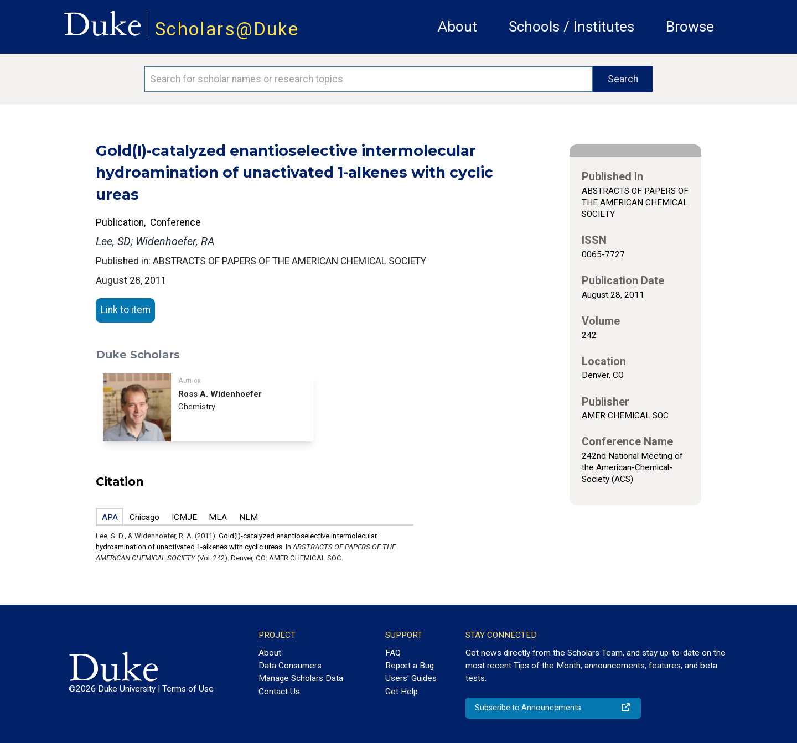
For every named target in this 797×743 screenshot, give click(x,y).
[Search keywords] (368, 79)
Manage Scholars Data (300, 678)
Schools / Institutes (571, 26)
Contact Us (279, 692)
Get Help (401, 692)
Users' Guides (411, 678)
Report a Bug (409, 666)
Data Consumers (290, 666)
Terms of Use (188, 689)
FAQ (393, 653)
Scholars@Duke (227, 29)
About (457, 26)
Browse (690, 26)
